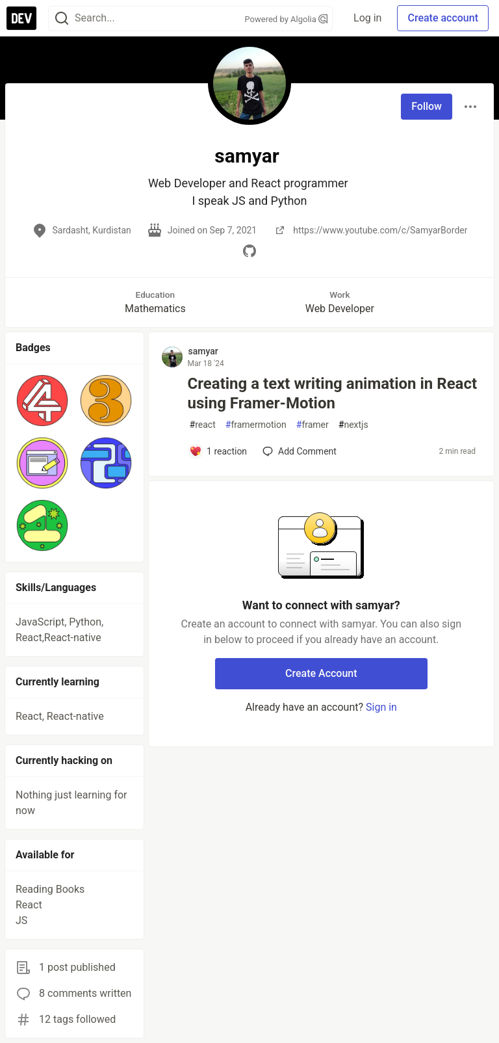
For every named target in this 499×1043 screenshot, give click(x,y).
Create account (442, 18)
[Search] (62, 19)
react (203, 425)
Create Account (321, 673)
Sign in (381, 707)
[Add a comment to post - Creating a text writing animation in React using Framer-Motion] (218, 451)
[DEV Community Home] (21, 18)
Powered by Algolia (286, 19)
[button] (42, 401)
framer (312, 425)
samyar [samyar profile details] (203, 351)
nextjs (353, 425)
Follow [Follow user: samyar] (426, 106)
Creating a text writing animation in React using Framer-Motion (333, 393)
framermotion (256, 425)
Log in (367, 18)
